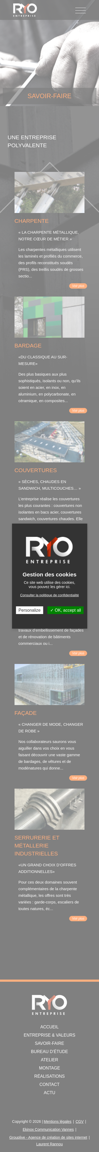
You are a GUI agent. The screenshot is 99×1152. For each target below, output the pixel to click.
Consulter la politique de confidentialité (49, 595)
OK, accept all (65, 610)
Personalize (29, 610)
